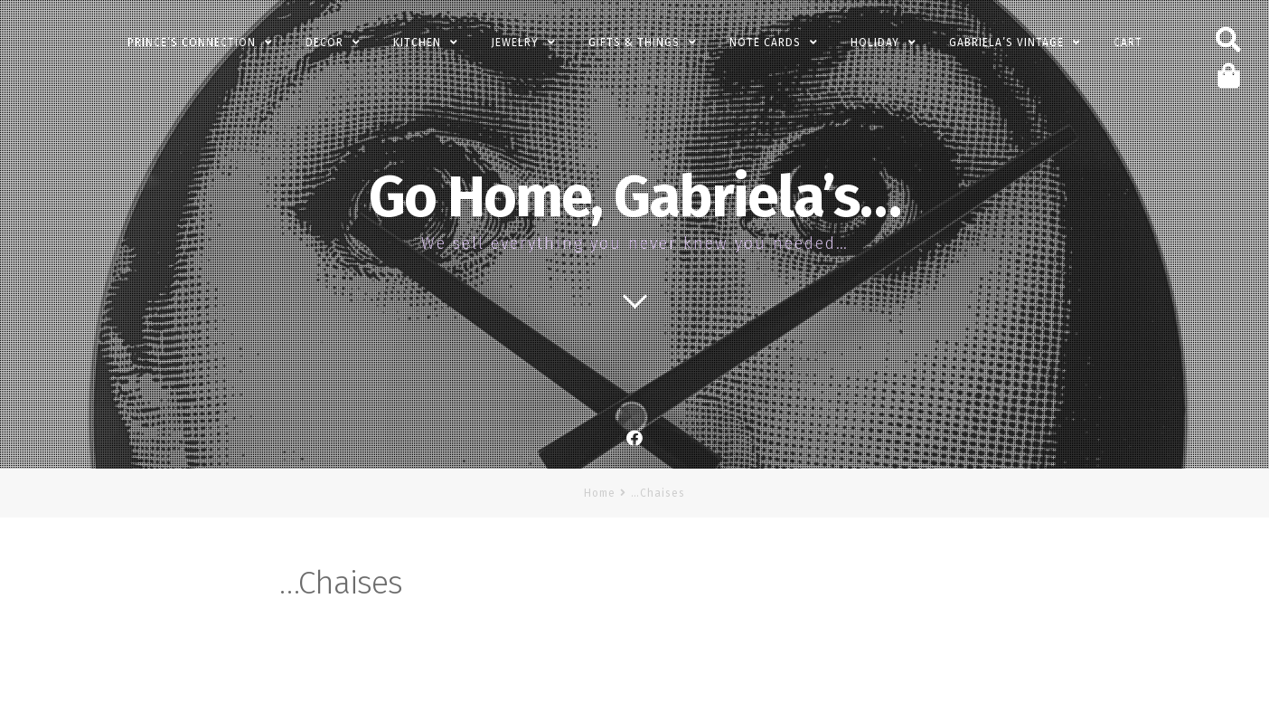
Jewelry (515, 42)
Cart (1128, 42)
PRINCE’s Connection (191, 42)
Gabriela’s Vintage (1006, 42)
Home (600, 493)
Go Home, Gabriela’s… (634, 197)
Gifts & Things (634, 42)
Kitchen (417, 42)
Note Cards (765, 42)
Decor (324, 42)
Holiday (875, 42)
